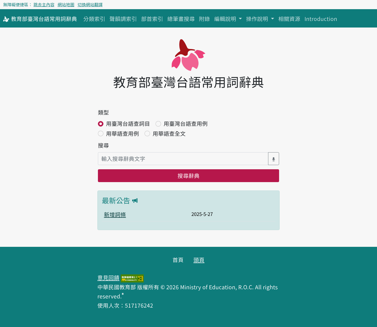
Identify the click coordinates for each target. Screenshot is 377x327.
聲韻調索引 (123, 19)
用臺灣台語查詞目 (128, 123)
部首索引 (152, 19)
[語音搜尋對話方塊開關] (273, 158)
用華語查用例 (122, 133)
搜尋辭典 (188, 175)
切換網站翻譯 (90, 4)
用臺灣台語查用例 (186, 123)
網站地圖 (66, 4)
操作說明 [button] (257, 19)
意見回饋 (108, 277)
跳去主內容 (44, 4)
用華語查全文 (169, 133)
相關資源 (289, 19)
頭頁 (198, 260)
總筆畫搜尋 (181, 19)
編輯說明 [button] (225, 19)
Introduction (320, 19)
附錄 (204, 19)
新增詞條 (115, 214)
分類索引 (94, 19)
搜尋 (103, 145)
